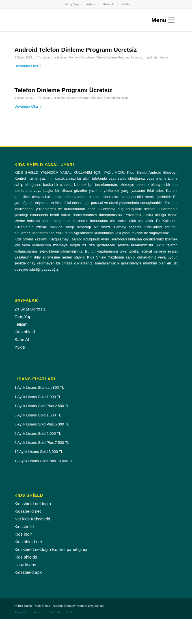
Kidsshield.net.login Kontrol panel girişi (50, 549)
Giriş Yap (72, 4)
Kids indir (23, 534)
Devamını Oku (29, 66)
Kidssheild (24, 526)
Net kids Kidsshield (32, 518)
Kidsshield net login (32, 503)
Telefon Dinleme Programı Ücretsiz (119, 57)
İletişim (90, 4)
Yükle (125, 4)
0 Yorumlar (43, 57)
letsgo (164, 57)
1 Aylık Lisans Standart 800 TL (39, 387)
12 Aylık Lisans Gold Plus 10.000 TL (43, 461)
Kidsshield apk (28, 572)
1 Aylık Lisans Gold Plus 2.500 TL (41, 406)
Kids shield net (28, 541)
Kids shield (24, 331)
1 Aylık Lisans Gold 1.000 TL (37, 397)
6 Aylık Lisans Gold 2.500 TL (37, 433)
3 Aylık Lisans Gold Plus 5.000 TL (41, 424)
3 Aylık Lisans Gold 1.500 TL (37, 415)
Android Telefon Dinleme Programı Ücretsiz (75, 49)
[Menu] (162, 20)
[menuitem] (72, 4)
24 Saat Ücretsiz (30, 309)
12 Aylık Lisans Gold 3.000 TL (38, 451)
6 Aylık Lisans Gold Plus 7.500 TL (41, 442)
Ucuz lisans (25, 564)
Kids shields (25, 557)
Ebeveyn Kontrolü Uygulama (75, 57)
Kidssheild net (27, 511)
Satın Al (109, 4)
